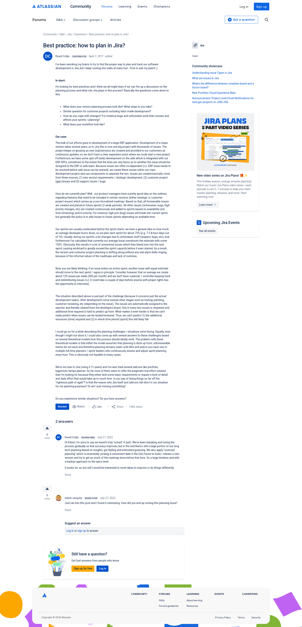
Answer (62, 406)
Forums (107, 6)
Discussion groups (87, 20)
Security (256, 617)
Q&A (60, 20)
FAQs (161, 600)
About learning (194, 600)
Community (80, 6)
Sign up (261, 6)
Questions (80, 34)
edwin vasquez (73, 498)
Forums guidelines (169, 605)
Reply (68, 474)
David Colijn (62, 56)
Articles (115, 20)
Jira (69, 34)
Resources (192, 605)
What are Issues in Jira (205, 78)
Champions (162, 6)
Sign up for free (83, 568)
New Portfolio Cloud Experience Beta (214, 92)
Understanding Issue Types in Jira (212, 72)
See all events (207, 230)
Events (142, 6)
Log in (244, 6)
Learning (125, 6)
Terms (241, 617)
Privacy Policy (223, 617)
